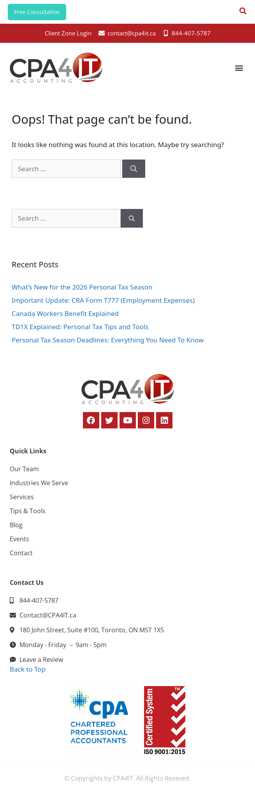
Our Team (24, 469)
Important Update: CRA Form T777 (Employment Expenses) (103, 300)
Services (22, 497)
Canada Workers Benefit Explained (65, 313)
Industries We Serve (39, 483)
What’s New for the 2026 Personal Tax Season (82, 286)
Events (19, 539)
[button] (238, 67)
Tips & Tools (28, 511)
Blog (16, 525)
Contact (21, 553)
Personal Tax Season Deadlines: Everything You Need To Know (108, 339)
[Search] (133, 169)
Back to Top (28, 669)
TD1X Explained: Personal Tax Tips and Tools (80, 326)
